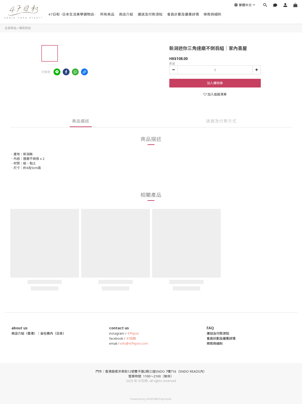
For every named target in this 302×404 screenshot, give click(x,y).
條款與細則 (212, 14)
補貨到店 (25, 28)
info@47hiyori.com (133, 343)
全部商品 (10, 28)
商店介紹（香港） (24, 333)
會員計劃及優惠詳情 (183, 14)
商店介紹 (126, 14)
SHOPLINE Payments (159, 399)
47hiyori (133, 333)
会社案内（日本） (53, 333)
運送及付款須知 (150, 14)
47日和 (131, 338)
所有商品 (107, 14)
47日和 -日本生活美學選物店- (72, 14)
